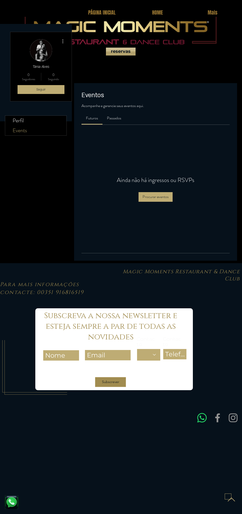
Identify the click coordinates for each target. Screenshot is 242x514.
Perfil (18, 120)
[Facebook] (217, 418)
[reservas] (121, 51)
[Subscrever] (110, 382)
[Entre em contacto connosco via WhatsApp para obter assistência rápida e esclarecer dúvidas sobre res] (202, 418)
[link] (92, 118)
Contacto (146, 341)
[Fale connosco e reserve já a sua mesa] (11, 502)
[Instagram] (233, 418)
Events (20, 130)
